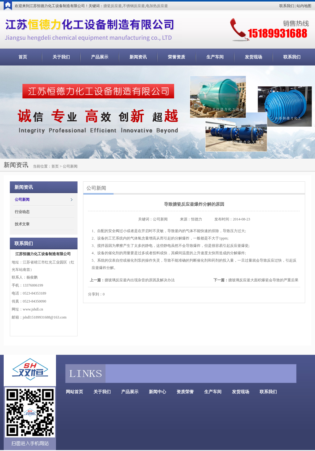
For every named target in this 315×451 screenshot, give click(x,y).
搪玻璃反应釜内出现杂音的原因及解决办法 (140, 280)
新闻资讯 (138, 57)
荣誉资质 (176, 57)
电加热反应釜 (157, 6)
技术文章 (22, 224)
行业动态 (22, 212)
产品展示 (99, 57)
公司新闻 (22, 199)
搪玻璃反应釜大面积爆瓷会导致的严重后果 (263, 280)
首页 (22, 57)
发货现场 (253, 57)
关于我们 (61, 57)
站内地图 (304, 6)
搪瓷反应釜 (112, 6)
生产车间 (215, 57)
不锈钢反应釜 (134, 6)
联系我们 (286, 6)
